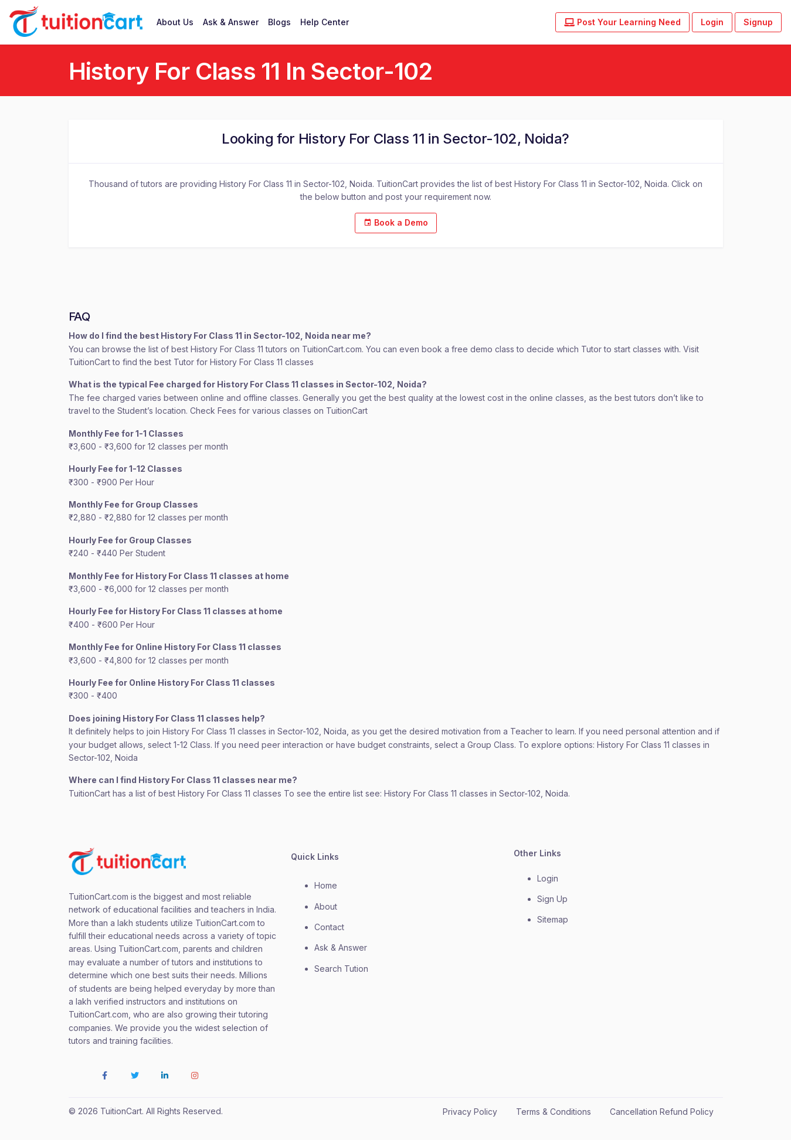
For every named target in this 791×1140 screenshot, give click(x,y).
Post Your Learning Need (622, 22)
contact (329, 927)
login (547, 878)
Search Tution (341, 969)
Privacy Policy (470, 1112)
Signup (758, 22)
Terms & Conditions (553, 1112)
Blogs (279, 22)
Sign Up (552, 899)
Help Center (324, 22)
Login (712, 22)
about (325, 906)
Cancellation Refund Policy (662, 1112)
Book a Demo (396, 222)
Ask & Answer (231, 22)
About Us (175, 22)
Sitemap (552, 919)
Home (325, 885)
